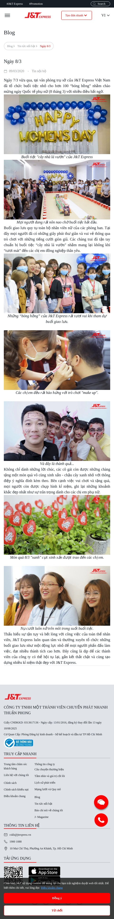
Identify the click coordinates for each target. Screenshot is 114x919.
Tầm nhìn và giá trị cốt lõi (49, 776)
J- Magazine (41, 817)
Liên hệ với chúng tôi (16, 775)
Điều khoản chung (14, 796)
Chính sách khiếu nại (16, 789)
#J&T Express (15, 3)
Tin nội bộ (39, 71)
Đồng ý (57, 898)
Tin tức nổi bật (26, 46)
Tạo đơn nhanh (76, 15)
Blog (10, 46)
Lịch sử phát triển (44, 782)
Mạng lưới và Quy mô (47, 789)
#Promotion (36, 3)
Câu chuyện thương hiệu (49, 769)
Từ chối (57, 910)
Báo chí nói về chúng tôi (48, 810)
